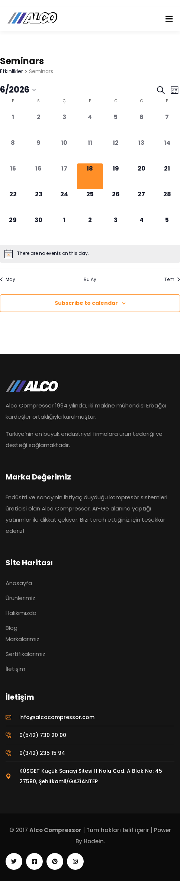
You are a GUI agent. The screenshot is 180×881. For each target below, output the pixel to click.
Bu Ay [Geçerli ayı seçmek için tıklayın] (90, 279)
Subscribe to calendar (86, 303)
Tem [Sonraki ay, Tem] (172, 279)
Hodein (94, 841)
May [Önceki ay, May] (7, 279)
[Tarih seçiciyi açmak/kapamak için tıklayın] (18, 90)
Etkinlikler (11, 71)
